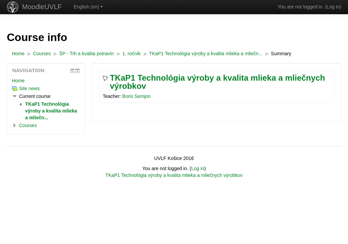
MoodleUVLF (42, 7)
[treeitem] (46, 80)
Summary (281, 53)
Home (18, 80)
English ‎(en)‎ (88, 6)
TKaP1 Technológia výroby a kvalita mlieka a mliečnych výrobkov (217, 82)
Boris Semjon (136, 96)
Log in (333, 6)
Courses (28, 125)
